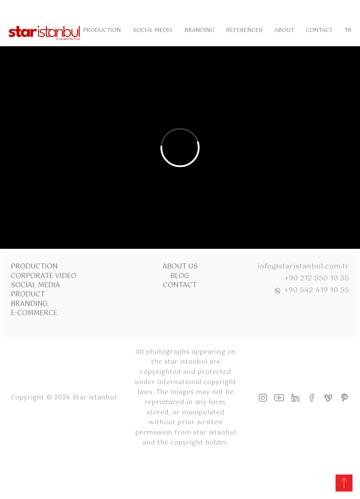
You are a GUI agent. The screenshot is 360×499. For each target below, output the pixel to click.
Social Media (153, 30)
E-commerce (34, 313)
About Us (180, 266)
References (244, 30)
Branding (199, 30)
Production (102, 30)
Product (28, 294)
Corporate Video (43, 276)
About (284, 30)
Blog (179, 276)
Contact (319, 30)
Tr (348, 30)
